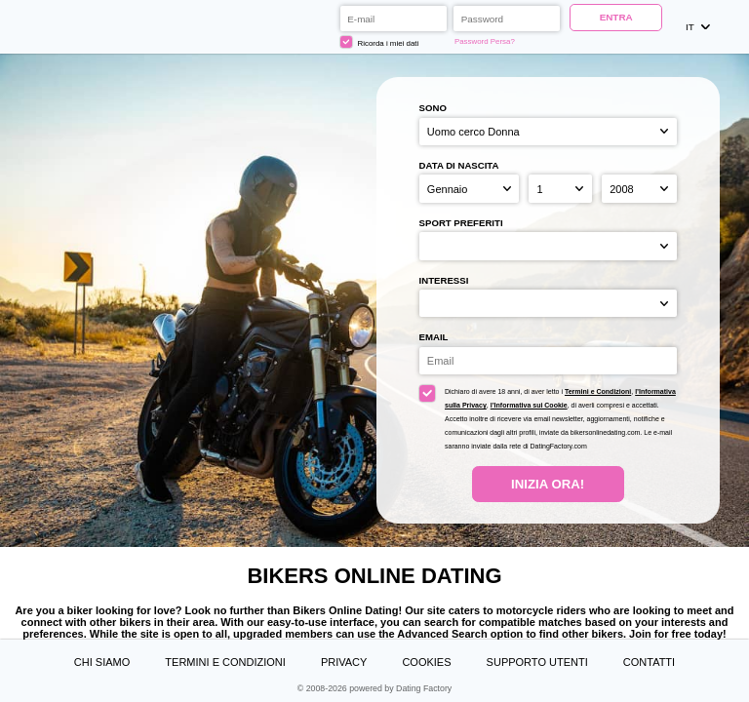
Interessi (444, 280)
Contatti (649, 662)
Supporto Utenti (537, 662)
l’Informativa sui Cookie (529, 405)
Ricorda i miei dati (379, 42)
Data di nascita (459, 165)
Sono (433, 107)
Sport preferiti (461, 222)
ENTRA (616, 17)
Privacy (344, 662)
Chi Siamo (102, 662)
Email (434, 337)
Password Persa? (484, 41)
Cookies (426, 662)
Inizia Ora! (547, 484)
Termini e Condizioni (598, 391)
